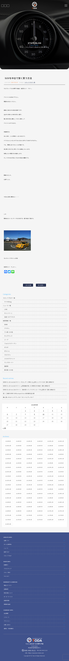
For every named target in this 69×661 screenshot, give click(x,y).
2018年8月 (29, 506)
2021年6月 (50, 480)
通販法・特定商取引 (9, 628)
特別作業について (8, 593)
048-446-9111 (8, 6)
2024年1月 (39, 458)
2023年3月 (18, 467)
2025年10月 (8, 445)
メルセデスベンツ (9, 359)
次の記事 (41, 285)
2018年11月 (61, 502)
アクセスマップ (7, 568)
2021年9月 (18, 480)
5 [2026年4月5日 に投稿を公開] (61, 411)
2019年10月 (8, 498)
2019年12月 (50, 493)
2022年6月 (50, 471)
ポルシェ (7, 351)
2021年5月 (61, 480)
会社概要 (6, 613)
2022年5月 (61, 471)
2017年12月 (50, 511)
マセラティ (7, 355)
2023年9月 (18, 463)
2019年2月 (29, 502)
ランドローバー (9, 362)
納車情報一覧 (7, 321)
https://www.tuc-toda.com (36, 653)
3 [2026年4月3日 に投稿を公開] (43, 411)
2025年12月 (50, 441)
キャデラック (8, 336)
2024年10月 (8, 454)
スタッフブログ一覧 (30, 82)
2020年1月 (39, 493)
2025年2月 (29, 450)
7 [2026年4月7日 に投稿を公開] (16, 414)
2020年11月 (61, 484)
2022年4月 (8, 476)
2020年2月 (29, 493)
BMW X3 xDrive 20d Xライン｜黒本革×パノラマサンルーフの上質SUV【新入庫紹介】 (29, 390)
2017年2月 (29, 519)
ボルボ (6, 347)
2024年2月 (29, 458)
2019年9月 (18, 498)
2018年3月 (18, 511)
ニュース (6, 548)
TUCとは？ (6, 576)
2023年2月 (29, 467)
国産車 (6, 366)
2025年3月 (18, 450)
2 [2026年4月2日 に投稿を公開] (34, 411)
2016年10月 (8, 524)
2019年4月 (8, 502)
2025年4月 (8, 450)
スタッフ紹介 (7, 572)
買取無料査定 (7, 604)
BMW (6, 324)
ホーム (22, 47)
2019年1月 (39, 502)
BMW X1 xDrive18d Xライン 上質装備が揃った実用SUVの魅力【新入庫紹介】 (27, 386)
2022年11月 (61, 467)
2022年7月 (39, 471)
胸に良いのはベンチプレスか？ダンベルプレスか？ (18, 397)
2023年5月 (61, 463)
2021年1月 (39, 484)
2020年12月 (50, 484)
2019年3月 (18, 502)
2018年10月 (8, 506)
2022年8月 (29, 471)
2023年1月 (39, 467)
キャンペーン (8, 313)
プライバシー (7, 621)
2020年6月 (50, 489)
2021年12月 (50, 476)
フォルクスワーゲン (10, 343)
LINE (5, 6)
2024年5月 (61, 454)
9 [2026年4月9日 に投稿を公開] (34, 414)
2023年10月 (8, 463)
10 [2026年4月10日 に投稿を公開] (43, 414)
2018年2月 (29, 511)
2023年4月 (8, 467)
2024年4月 (8, 458)
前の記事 (28, 285)
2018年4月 (8, 511)
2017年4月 (8, 519)
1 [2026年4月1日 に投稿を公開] (25, 411)
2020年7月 (39, 489)
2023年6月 (50, 463)
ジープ (6, 340)
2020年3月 (18, 493)
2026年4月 (8, 441)
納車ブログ (6, 552)
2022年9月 (18, 471)
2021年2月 (29, 484)
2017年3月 (18, 519)
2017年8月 (29, 515)
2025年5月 (61, 445)
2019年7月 (39, 498)
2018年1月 (39, 511)
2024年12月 (50, 450)
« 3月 (4, 428)
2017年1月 (39, 519)
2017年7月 (39, 515)
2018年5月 (61, 506)
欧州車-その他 (8, 370)
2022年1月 (39, 476)
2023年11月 (61, 458)
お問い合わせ (7, 624)
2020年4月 (8, 493)
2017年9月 (18, 515)
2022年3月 (18, 476)
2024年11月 (61, 450)
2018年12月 (50, 502)
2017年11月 (61, 511)
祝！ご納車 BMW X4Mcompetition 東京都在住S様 (18, 393)
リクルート (6, 617)
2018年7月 (39, 506)
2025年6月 (50, 445)
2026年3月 (18, 441)
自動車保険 (6, 600)
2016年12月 (50, 519)
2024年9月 (18, 454)
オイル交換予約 (7, 544)
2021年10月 (8, 480)
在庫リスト (2, 6)
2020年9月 (18, 489)
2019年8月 (29, 498)
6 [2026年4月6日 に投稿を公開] (7, 414)
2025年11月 (61, 441)
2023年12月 (50, 458)
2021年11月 (61, 476)
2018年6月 (50, 506)
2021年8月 (29, 480)
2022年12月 (50, 467)
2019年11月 (61, 493)
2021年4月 (8, 484)
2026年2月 (29, 441)
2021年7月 (39, 480)
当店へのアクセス (9, 317)
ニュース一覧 (7, 305)
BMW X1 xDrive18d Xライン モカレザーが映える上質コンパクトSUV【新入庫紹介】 (29, 382)
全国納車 (6, 589)
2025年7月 (39, 445)
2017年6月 (50, 515)
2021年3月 (18, 484)
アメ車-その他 (8, 332)
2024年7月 (39, 454)
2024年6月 (50, 454)
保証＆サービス (7, 585)
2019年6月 (50, 498)
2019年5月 (61, 498)
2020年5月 (61, 489)
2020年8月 (29, 489)
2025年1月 (39, 450)
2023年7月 (39, 463)
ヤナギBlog (8, 302)
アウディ (7, 328)
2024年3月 (18, 458)
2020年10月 (8, 489)
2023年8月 (29, 463)
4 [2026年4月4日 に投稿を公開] (52, 411)
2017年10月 (8, 515)
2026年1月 (39, 441)
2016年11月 (61, 519)
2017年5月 (61, 515)
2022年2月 (29, 476)
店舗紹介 (6, 565)
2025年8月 (29, 445)
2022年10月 (8, 471)
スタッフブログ (29, 47)
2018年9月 (18, 506)
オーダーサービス (8, 596)
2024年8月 (29, 454)
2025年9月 (18, 445)
